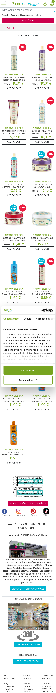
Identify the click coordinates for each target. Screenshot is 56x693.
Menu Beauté (28, 20)
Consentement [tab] (11, 318)
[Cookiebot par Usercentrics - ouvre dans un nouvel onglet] (40, 310)
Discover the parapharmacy (28, 588)
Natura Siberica (26, 15)
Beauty (14, 15)
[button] (45, 3)
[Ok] (53, 10)
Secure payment (28, 685)
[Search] (25, 10)
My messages (9, 685)
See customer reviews (28, 661)
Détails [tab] (27, 318)
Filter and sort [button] (28, 35)
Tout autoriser (28, 370)
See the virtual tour (28, 644)
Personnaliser (28, 380)
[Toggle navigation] (3, 3)
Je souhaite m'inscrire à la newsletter (28, 503)
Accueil (5, 15)
